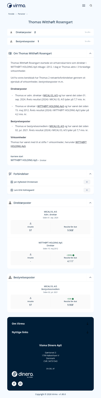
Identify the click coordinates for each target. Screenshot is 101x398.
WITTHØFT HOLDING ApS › (25, 160)
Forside (11, 14)
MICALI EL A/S (50, 95)
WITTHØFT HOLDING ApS (50, 106)
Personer (21, 14)
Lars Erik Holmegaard (24, 190)
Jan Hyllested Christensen (26, 182)
